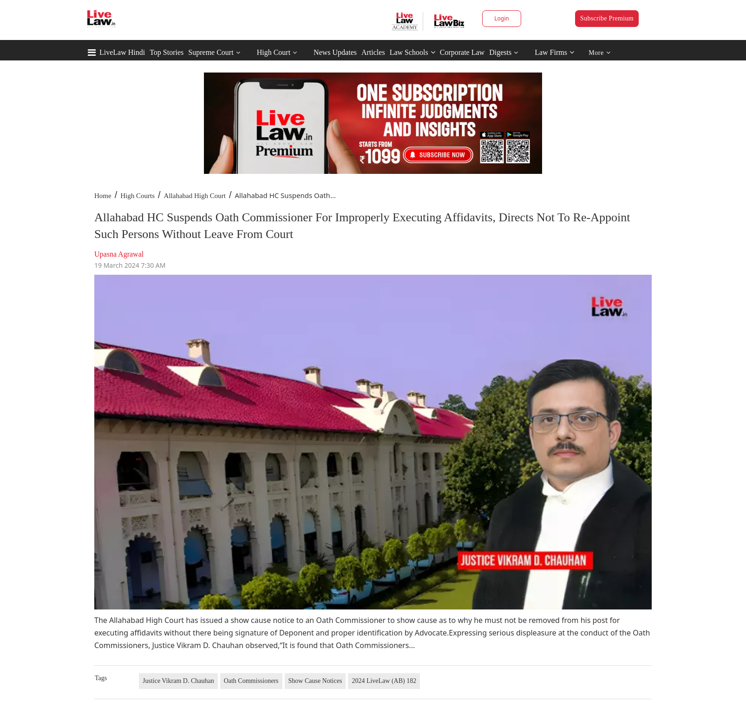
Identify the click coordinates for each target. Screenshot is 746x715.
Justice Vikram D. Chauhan (178, 680)
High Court (273, 52)
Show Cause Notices (315, 680)
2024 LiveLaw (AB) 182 (384, 680)
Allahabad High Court (195, 195)
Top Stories (166, 52)
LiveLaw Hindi (122, 52)
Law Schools (412, 52)
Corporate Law (462, 52)
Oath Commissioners (251, 680)
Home (102, 195)
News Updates (335, 52)
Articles (373, 52)
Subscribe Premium (607, 18)
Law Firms (554, 52)
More (599, 52)
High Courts (137, 195)
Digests (500, 52)
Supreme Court (210, 52)
